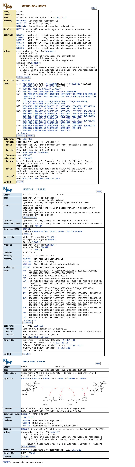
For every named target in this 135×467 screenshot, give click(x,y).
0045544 (25, 81)
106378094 (64, 111)
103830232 (28, 106)
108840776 (89, 126)
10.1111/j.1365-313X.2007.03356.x (40, 179)
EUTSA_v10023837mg (33, 104)
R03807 (20, 38)
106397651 (28, 114)
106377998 (52, 111)
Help (94, 8)
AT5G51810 (51, 86)
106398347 (40, 114)
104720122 (41, 94)
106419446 (77, 114)
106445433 (40, 118)
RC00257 (25, 415)
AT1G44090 (28, 84)
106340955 (77, 123)
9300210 (27, 89)
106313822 (77, 121)
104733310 (29, 96)
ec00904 (26, 259)
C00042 (44, 248)
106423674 (28, 116)
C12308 (50, 238)
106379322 (77, 111)
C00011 (37, 250)
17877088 (38, 92)
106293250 (28, 121)
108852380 (52, 128)
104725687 (66, 94)
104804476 (28, 131)
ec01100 (26, 262)
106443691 (89, 116)
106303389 (64, 121)
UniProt (30, 136)
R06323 (20, 45)
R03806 (20, 35)
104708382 (29, 94)
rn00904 (25, 421)
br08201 (55, 433)
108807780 (28, 126)
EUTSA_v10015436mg (77, 101)
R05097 (20, 40)
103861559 (52, 109)
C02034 (50, 245)
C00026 (50, 240)
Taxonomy (21, 136)
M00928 (20, 29)
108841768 (28, 128)
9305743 (36, 89)
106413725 (64, 114)
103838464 (64, 106)
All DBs (20, 182)
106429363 (64, 116)
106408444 (52, 114)
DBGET (6, 463)
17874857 (27, 92)
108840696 (77, 126)
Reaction (26, 234)
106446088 (52, 118)
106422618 (89, 114)
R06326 (20, 48)
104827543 (64, 131)
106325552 (52, 123)
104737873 (41, 96)
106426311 (40, 116)
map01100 (21, 23)
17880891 (49, 92)
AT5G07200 (28, 86)
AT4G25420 (74, 84)
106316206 (89, 121)
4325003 (26, 155)
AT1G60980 (51, 84)
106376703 (40, 111)
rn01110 (25, 426)
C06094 (25, 379)
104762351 (90, 96)
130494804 (77, 128)
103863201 (64, 109)
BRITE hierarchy (23, 77)
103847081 (77, 106)
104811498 (40, 131)
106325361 (40, 123)
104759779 (66, 96)
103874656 (77, 109)
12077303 (27, 139)
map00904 (21, 21)
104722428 (53, 94)
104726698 (78, 94)
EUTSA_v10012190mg (33, 101)
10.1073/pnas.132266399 (34, 152)
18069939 (27, 158)
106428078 (52, 116)
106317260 (28, 123)
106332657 (64, 123)
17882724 (60, 92)
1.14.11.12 (60, 18)
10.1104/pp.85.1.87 (38, 337)
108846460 (40, 128)
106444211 (28, 118)
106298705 (40, 121)
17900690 (71, 92)
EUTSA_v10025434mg (55, 104)
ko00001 (50, 51)
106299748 (52, 121)
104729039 (90, 94)
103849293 (89, 106)
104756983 (53, 96)
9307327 (46, 89)
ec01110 (26, 264)
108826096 (52, 126)
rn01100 (25, 424)
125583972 (77, 118)
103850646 (28, 109)
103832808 (40, 106)
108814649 (40, 126)
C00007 (36, 242)
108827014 (64, 126)
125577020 (64, 118)
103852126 (40, 109)
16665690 (38, 326)
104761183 (78, 96)
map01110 (21, 26)
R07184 (38, 226)
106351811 (28, 111)
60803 (32, 454)
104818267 (52, 131)
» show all (23, 133)
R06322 (20, 43)
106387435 (89, 111)
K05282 (26, 268)
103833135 (52, 106)
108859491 (64, 128)
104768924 (29, 99)
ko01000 (35, 63)
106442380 (77, 116)
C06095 (60, 379)
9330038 (56, 89)
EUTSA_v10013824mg (55, 101)
